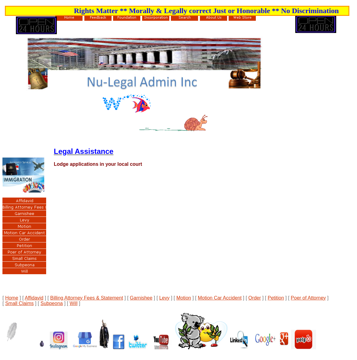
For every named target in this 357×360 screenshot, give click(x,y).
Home (11, 297)
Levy (164, 297)
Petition (276, 297)
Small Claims (19, 303)
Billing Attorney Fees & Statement (86, 297)
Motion (183, 297)
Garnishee (141, 297)
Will (74, 303)
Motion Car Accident (219, 297)
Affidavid (34, 297)
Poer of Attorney (308, 297)
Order (254, 297)
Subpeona (51, 303)
